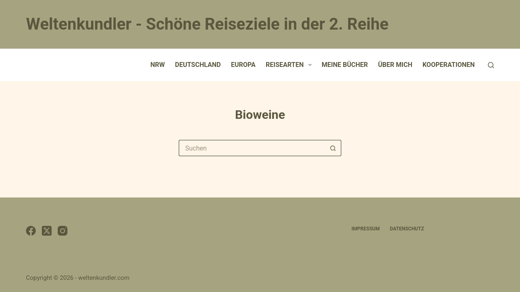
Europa (243, 65)
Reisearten (290, 65)
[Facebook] (31, 231)
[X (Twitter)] (47, 231)
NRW (157, 65)
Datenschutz (407, 229)
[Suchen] (491, 65)
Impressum (365, 229)
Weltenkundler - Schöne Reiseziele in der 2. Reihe (207, 24)
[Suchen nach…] (252, 148)
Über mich (395, 65)
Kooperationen (448, 65)
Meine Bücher (345, 65)
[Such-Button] (333, 148)
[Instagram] (62, 231)
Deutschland (198, 65)
